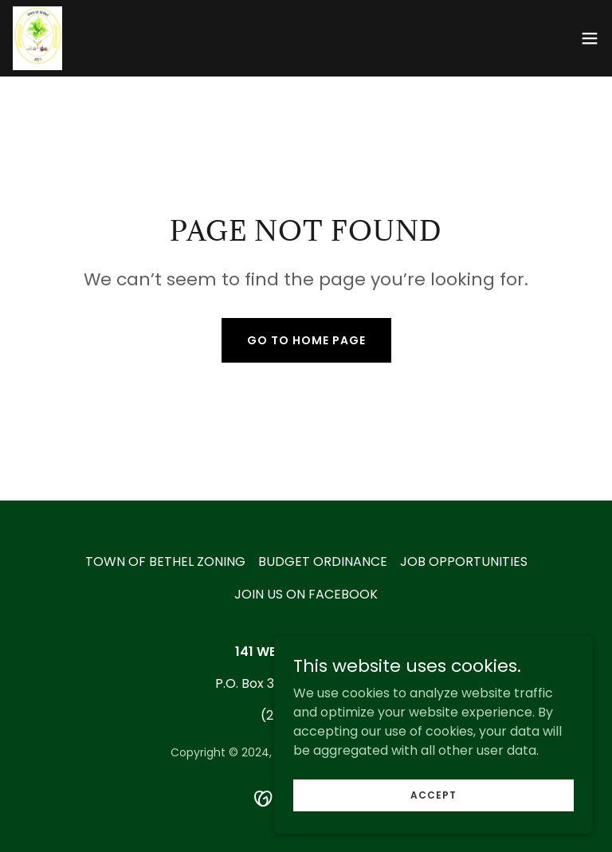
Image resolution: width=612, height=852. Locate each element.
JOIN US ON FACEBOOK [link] (306, 594)
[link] (37, 38)
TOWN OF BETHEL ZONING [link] (165, 561)
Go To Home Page (306, 340)
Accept (433, 827)
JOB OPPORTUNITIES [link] (464, 561)
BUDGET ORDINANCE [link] (322, 561)
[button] (590, 38)
